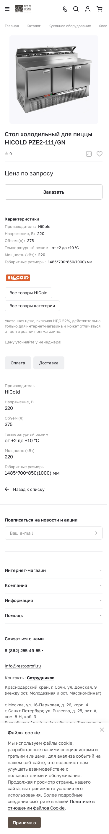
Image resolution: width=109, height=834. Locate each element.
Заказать (53, 192)
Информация (19, 600)
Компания (16, 585)
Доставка (48, 362)
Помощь (14, 615)
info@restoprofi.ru (23, 665)
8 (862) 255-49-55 (22, 650)
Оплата (18, 362)
